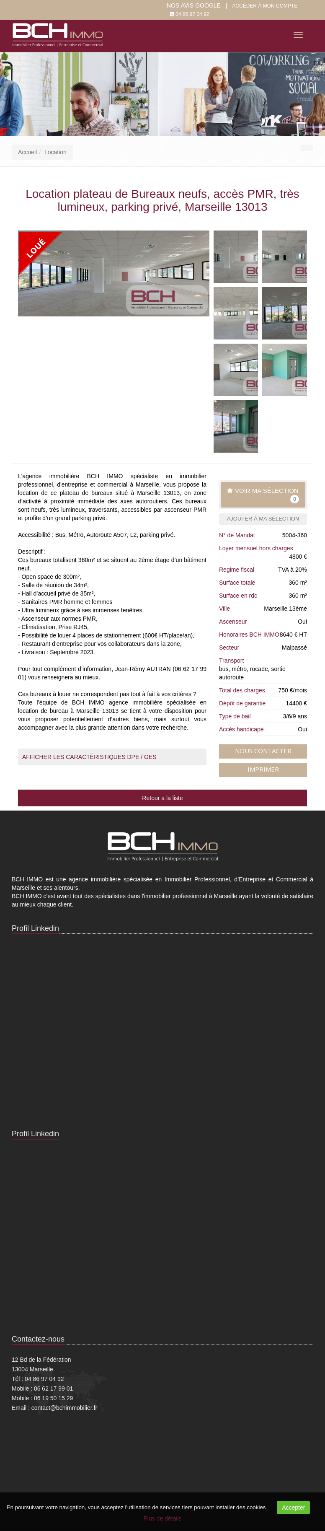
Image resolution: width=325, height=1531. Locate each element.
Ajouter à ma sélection (263, 519)
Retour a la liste (162, 798)
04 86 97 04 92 (192, 14)
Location (55, 152)
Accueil (27, 152)
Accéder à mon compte (264, 6)
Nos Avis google (194, 5)
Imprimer (263, 769)
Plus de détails (162, 1518)
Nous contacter (263, 750)
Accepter (293, 1507)
